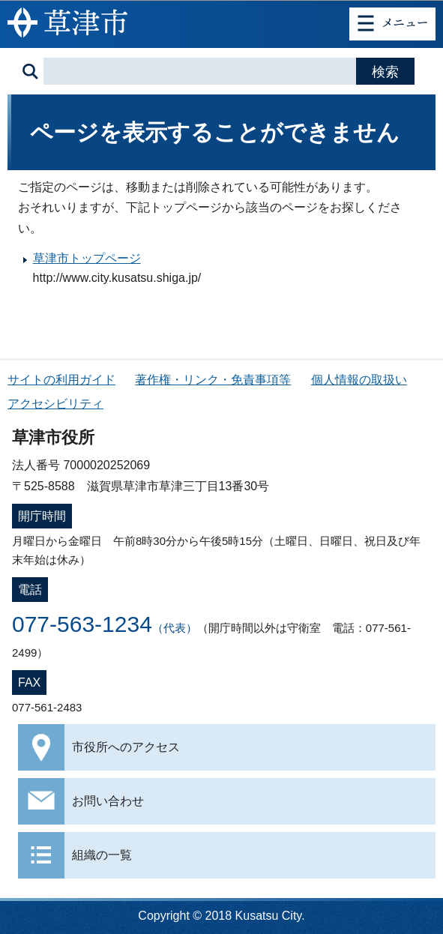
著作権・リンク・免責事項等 (213, 379)
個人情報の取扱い (359, 379)
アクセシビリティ (55, 403)
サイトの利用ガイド (61, 379)
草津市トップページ (87, 258)
